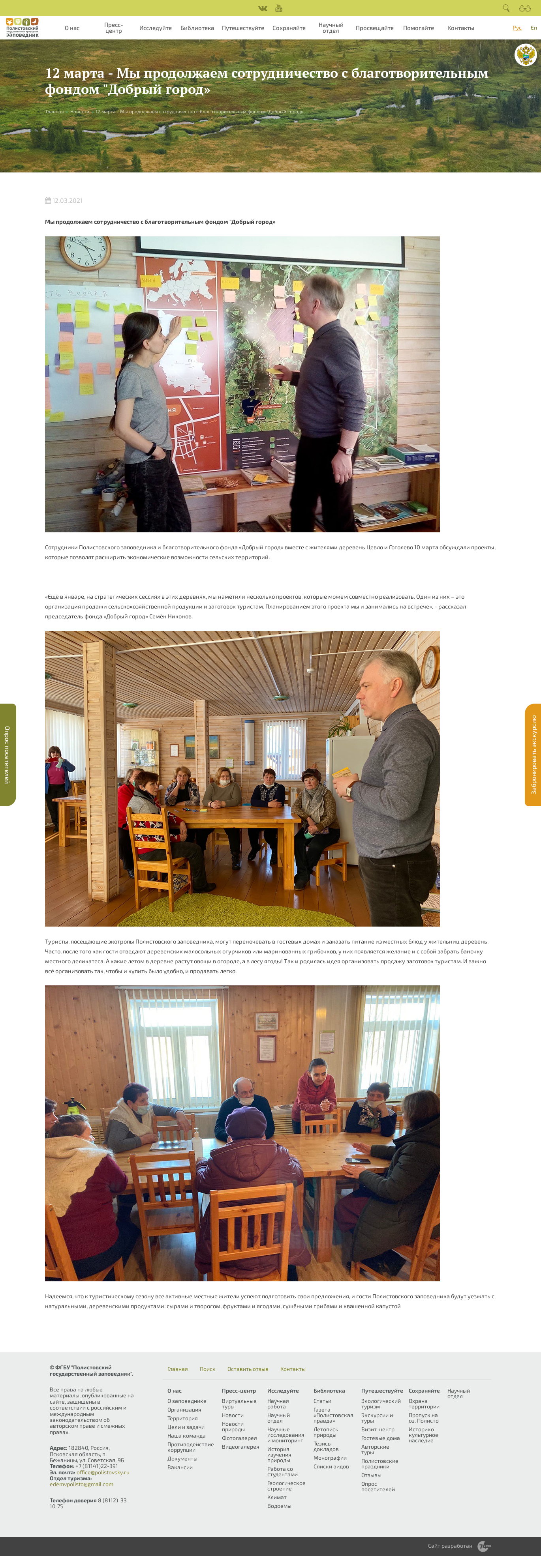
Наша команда (186, 1435)
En (534, 27)
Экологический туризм (381, 1403)
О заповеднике (187, 1400)
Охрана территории (424, 1403)
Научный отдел (331, 27)
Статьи (322, 1400)
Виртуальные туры (239, 1403)
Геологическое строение (286, 1485)
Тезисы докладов (326, 1446)
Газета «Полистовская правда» (333, 1415)
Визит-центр (377, 1429)
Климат (277, 1497)
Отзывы (371, 1475)
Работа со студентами (282, 1471)
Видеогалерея (240, 1446)
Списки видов (331, 1466)
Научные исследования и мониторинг (285, 1435)
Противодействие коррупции (190, 1447)
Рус (517, 27)
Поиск (208, 1369)
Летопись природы (326, 1432)
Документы (182, 1458)
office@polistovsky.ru (103, 1472)
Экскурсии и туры (377, 1418)
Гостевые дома (380, 1437)
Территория (182, 1418)
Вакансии (180, 1467)
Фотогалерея (239, 1437)
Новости (79, 111)
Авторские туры (375, 1449)
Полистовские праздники (379, 1463)
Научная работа (278, 1403)
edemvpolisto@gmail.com (81, 1484)
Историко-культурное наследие (423, 1435)
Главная (177, 1369)
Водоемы (279, 1505)
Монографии (330, 1457)
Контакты (460, 27)
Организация (184, 1409)
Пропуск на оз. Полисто (424, 1418)
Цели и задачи (186, 1426)
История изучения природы (279, 1454)
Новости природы (233, 1426)
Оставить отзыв (248, 1369)
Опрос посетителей (378, 1486)
